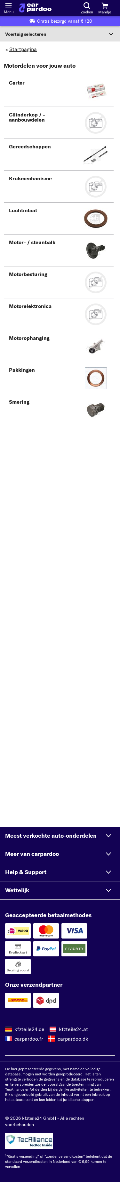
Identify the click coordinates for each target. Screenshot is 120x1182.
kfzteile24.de (29, 1029)
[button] (59, 91)
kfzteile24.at (73, 1029)
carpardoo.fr (28, 1039)
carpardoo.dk (73, 1039)
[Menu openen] (8, 5)
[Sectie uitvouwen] (60, 34)
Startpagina (23, 49)
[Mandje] (105, 8)
